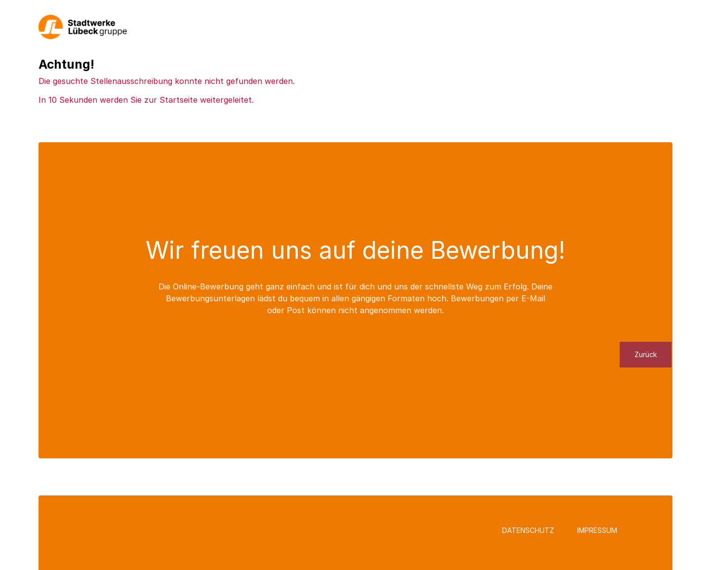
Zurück (645, 354)
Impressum (597, 530)
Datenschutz (528, 530)
